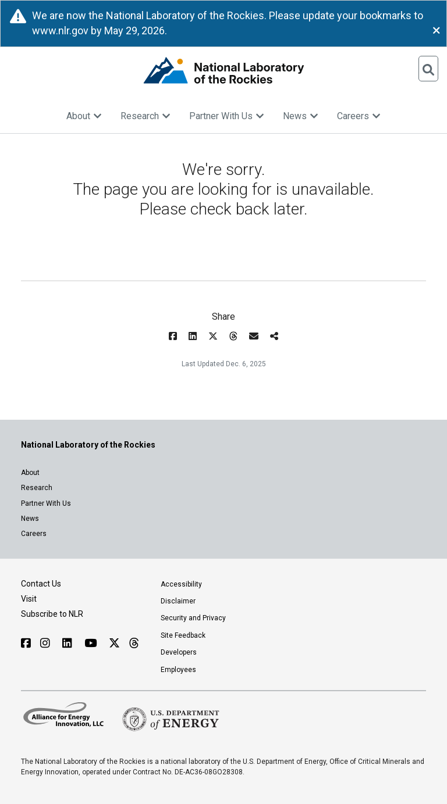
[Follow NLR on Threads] (133, 643)
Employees (178, 670)
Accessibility (181, 584)
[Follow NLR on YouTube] (92, 643)
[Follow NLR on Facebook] (26, 643)
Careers (359, 116)
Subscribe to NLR (52, 614)
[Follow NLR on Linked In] (68, 643)
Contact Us (41, 583)
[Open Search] (428, 68)
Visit (29, 598)
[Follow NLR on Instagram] (46, 643)
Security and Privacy (193, 618)
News (300, 116)
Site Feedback (183, 635)
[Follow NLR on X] (114, 643)
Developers (179, 652)
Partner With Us (226, 116)
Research (145, 116)
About (84, 116)
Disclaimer (178, 601)
